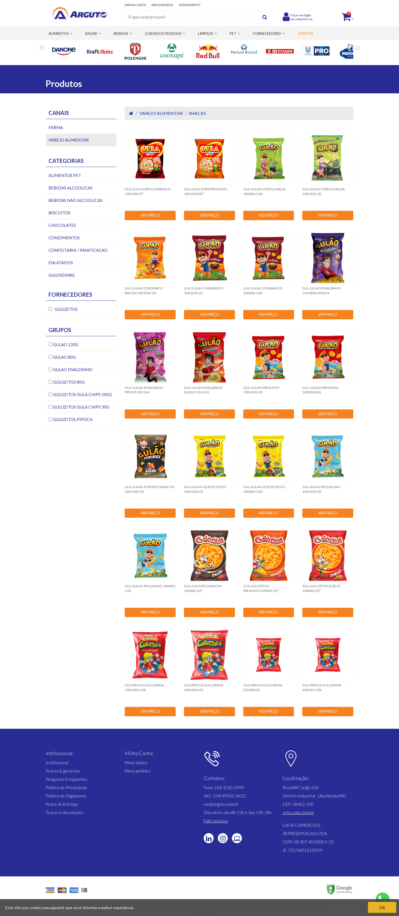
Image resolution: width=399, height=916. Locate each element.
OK (382, 907)
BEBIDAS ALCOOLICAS (70, 187)
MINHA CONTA (135, 5)
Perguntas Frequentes (66, 779)
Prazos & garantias (63, 770)
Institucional (57, 762)
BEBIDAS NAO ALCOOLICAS (75, 200)
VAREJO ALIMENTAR (68, 139)
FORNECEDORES (267, 33)
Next (357, 51)
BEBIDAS (121, 33)
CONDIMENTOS (64, 237)
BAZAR (91, 33)
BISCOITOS (59, 212)
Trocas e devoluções (65, 812)
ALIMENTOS (58, 33)
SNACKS (197, 113)
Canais (58, 112)
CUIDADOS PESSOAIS (163, 33)
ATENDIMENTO (189, 5)
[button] (298, 812)
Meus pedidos (137, 770)
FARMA (55, 127)
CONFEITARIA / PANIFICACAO (78, 250)
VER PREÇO (150, 215)
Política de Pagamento (66, 795)
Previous (41, 51)
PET (233, 33)
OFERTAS (305, 33)
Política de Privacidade (66, 787)
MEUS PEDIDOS (162, 5)
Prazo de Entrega (62, 804)
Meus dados (136, 762)
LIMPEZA (205, 33)
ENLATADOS (60, 262)
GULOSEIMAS (61, 275)
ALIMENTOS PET (64, 175)
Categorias (66, 160)
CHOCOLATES (62, 225)
